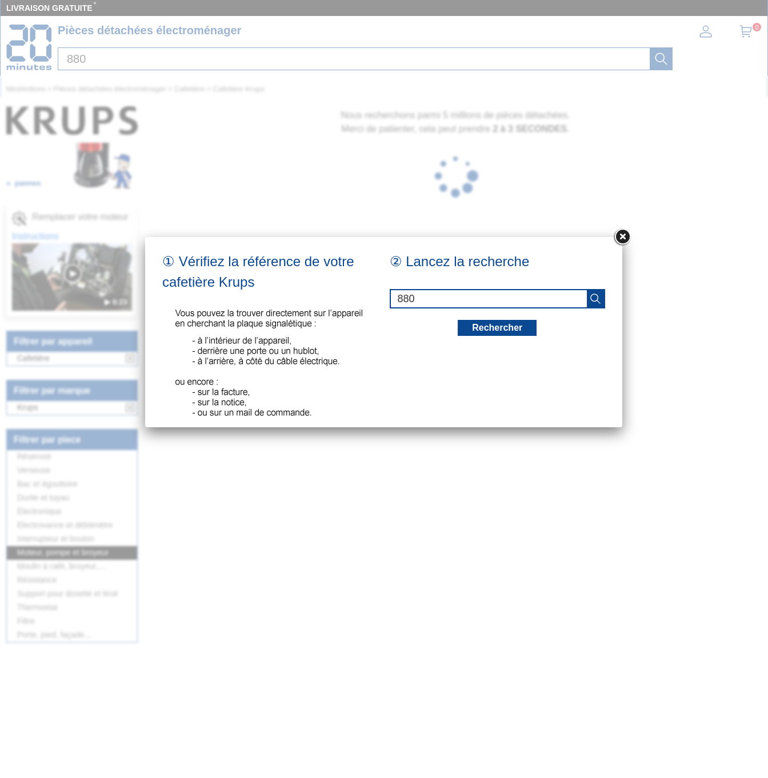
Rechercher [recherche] (497, 327)
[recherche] (595, 298)
